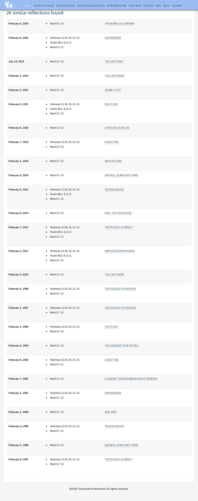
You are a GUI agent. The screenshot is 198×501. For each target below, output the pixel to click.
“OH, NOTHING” (114, 61)
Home (27, 5)
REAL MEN (111, 412)
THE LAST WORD (114, 75)
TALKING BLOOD (114, 189)
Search (166, 5)
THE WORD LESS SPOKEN (120, 23)
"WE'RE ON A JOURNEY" (119, 227)
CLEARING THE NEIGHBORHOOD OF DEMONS (131, 378)
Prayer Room (134, 5)
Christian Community (44, 5)
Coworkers (148, 5)
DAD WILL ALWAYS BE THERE (121, 175)
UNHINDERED (113, 37)
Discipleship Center (65, 5)
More (158, 5)
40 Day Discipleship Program (91, 5)
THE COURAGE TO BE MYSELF (122, 345)
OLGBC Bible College (117, 5)
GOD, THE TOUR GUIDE (118, 213)
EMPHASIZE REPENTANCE (120, 251)
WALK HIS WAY (113, 161)
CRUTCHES (111, 104)
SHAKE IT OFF (113, 90)
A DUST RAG (112, 142)
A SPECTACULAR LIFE (117, 127)
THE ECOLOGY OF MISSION (120, 288)
